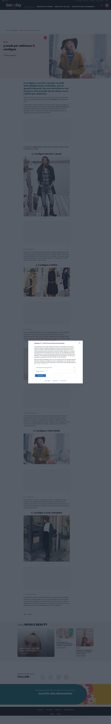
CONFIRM (42, 375)
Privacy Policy (63, 380)
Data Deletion (47, 380)
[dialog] (55, 362)
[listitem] (55, 367)
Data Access (55, 380)
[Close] (80, 343)
